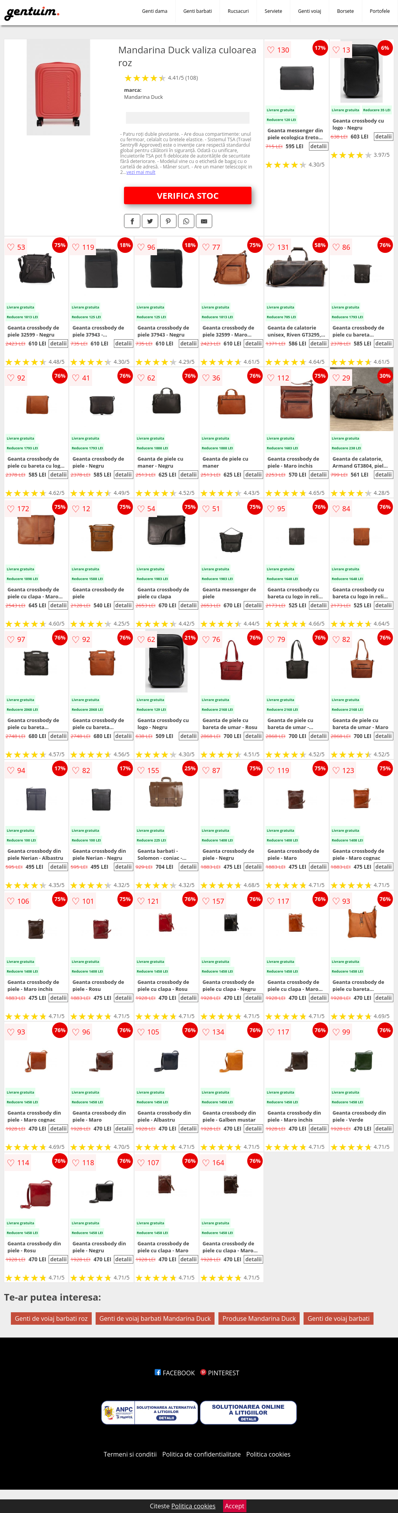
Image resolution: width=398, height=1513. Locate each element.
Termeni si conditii (130, 1454)
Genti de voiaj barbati (338, 1318)
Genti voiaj (309, 11)
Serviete (273, 11)
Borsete (345, 11)
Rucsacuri (238, 11)
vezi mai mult (141, 172)
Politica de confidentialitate (201, 1454)
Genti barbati (197, 11)
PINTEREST (219, 1373)
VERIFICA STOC (188, 195)
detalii (318, 146)
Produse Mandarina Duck (259, 1318)
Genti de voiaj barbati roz (51, 1318)
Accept (234, 1506)
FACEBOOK (175, 1373)
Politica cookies (268, 1454)
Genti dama (155, 11)
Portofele (380, 11)
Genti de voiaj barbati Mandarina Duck (155, 1318)
